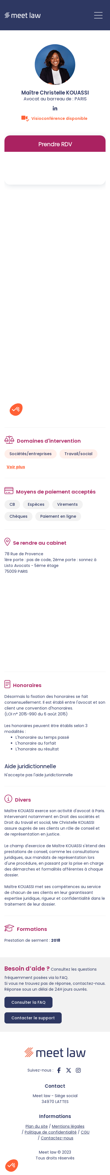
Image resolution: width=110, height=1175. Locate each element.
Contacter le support (33, 1018)
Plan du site (37, 1126)
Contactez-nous (57, 1138)
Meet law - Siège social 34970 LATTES (55, 1098)
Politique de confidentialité (51, 1132)
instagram (78, 1070)
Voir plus (16, 467)
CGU (85, 1132)
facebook (59, 1070)
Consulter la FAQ (28, 1002)
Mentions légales (68, 1126)
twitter (68, 1070)
